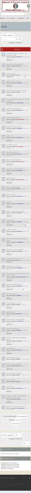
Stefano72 (19, 212)
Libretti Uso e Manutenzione (14, 64)
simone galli (20, 103)
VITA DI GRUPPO (11, 18)
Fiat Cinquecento (11, 294)
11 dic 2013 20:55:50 (25, 359)
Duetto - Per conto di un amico (15, 211)
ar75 (18, 260)
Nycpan (19, 330)
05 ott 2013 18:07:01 (25, 381)
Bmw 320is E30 (10, 178)
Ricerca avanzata (19, 39)
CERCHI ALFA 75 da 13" (12, 152)
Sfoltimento (10, 386)
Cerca (16, 39)
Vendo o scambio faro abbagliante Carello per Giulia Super (16, 396)
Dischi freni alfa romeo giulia (14, 249)
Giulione (19, 154)
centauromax (20, 408)
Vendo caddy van (11, 194)
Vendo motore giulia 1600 (13, 364)
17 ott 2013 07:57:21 (25, 375)
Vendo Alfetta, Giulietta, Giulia (15, 319)
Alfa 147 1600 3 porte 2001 (14, 373)
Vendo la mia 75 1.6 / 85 (13, 81)
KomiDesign (26, 484)
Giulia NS (9, 202)
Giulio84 (19, 222)
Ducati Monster (11, 312)
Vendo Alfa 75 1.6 (11, 348)
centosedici (20, 203)
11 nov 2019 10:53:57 (25, 75)
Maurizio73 (20, 137)
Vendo (27, 18)
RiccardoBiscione (21, 277)
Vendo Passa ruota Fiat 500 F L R (15, 169)
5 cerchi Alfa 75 (10, 380)
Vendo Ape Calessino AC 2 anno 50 (16, 90)
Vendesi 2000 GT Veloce (13, 117)
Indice (3, 18)
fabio (18, 188)
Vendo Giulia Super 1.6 (12, 328)
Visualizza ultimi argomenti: (15, 416)
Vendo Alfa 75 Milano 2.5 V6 (14, 284)
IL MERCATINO (20, 18)
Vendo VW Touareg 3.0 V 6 (14, 127)
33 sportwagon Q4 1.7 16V (13, 303)
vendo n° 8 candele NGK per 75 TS (16, 406)
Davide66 (19, 128)
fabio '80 (19, 313)
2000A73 (19, 295)
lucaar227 (19, 251)
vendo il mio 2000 (11, 229)
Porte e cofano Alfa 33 (12, 187)
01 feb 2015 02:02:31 (25, 260)
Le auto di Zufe (10, 73)
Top (26, 477)
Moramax (19, 57)
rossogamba (20, 146)
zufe (18, 75)
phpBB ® (10, 484)
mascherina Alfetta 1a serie (14, 258)
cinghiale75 (20, 242)
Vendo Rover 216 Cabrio (13, 108)
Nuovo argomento (8, 35)
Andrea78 (19, 83)
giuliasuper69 (20, 119)
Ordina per (15, 420)
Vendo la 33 (9, 220)
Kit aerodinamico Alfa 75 (13, 357)
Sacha (18, 66)
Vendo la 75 (9, 136)
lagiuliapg (19, 267)
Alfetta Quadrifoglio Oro (13, 160)
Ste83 (18, 399)
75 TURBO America (11, 145)
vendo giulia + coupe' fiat (13, 266)
